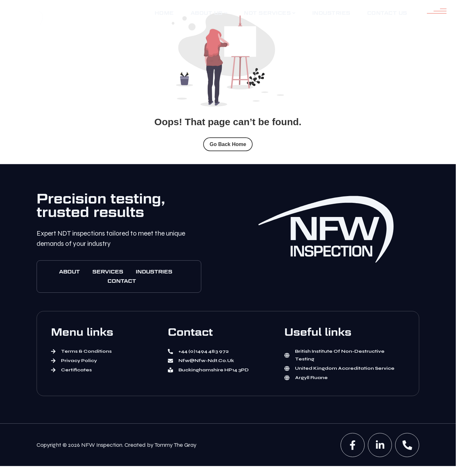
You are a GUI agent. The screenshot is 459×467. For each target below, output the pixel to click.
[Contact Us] (387, 13)
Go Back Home (228, 144)
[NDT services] (270, 13)
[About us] (209, 13)
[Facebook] (353, 445)
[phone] (407, 445)
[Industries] (331, 13)
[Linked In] (380, 445)
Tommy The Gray (175, 444)
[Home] (164, 13)
